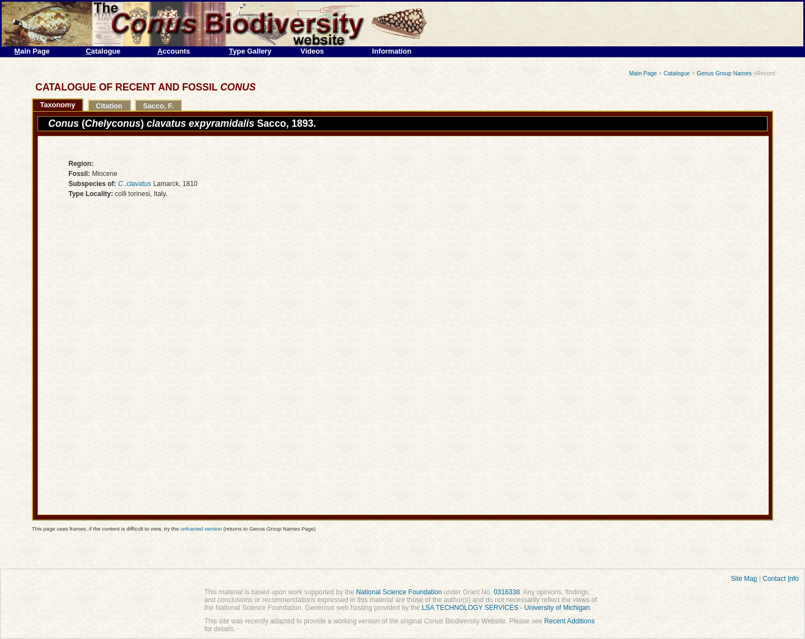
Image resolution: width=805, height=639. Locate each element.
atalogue (103, 51)
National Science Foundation (399, 592)
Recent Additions (569, 621)
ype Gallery (250, 51)
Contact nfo (781, 579)
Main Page (643, 73)
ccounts (174, 51)
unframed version (201, 529)
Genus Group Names (724, 73)
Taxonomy (57, 105)
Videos (312, 51)
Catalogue (677, 73)
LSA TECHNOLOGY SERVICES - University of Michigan (506, 608)
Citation (109, 106)
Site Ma (744, 579)
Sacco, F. (158, 106)
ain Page (32, 51)
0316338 (507, 592)
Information (391, 51)
